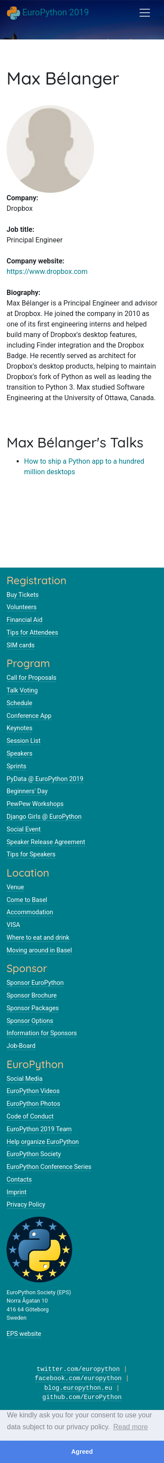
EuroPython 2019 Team (39, 1129)
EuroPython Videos (33, 1091)
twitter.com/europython (78, 1369)
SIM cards (21, 645)
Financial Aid (24, 620)
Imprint (17, 1192)
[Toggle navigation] (145, 12)
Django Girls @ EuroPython (44, 816)
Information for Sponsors (42, 1033)
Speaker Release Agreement (46, 842)
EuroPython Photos (33, 1104)
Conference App (29, 716)
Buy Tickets (23, 595)
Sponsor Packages (33, 1008)
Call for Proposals (31, 678)
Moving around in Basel (39, 950)
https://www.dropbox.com (47, 271)
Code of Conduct (30, 1116)
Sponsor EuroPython (35, 983)
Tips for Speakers (31, 854)
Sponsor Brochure (32, 995)
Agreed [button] (82, 1451)
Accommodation (30, 912)
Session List (24, 741)
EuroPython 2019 (48, 13)
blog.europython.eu (78, 1388)
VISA (13, 925)
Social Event (24, 829)
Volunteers (22, 607)
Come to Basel (27, 900)
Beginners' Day (27, 791)
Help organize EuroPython (43, 1142)
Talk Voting (22, 690)
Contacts (19, 1179)
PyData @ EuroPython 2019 (45, 779)
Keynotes (19, 728)
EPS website (24, 1334)
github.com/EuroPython (82, 1397)
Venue (15, 887)
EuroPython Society (34, 1154)
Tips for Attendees (32, 632)
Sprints (16, 766)
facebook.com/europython (78, 1378)
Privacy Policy (26, 1204)
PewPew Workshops (35, 804)
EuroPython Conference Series (49, 1167)
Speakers (19, 753)
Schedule (19, 703)
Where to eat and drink (38, 937)
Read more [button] (130, 1427)
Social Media (24, 1079)
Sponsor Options (30, 1021)
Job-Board (21, 1046)
